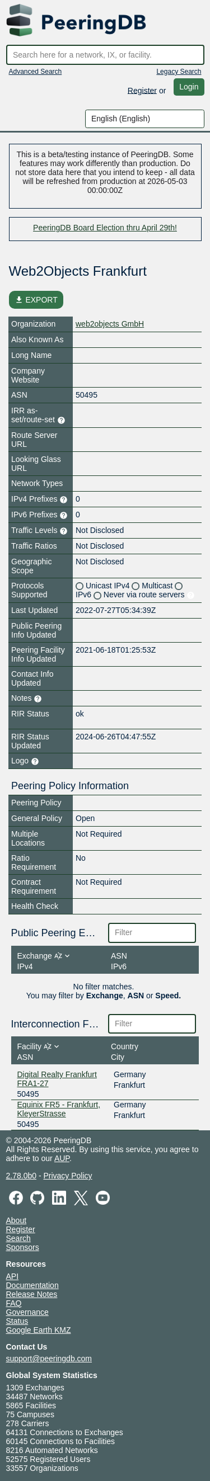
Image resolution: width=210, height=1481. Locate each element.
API (12, 1276)
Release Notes (32, 1294)
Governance (27, 1312)
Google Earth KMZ (38, 1330)
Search (18, 1238)
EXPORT (36, 299)
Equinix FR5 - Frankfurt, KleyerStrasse (59, 1109)
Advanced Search (35, 72)
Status (17, 1321)
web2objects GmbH (110, 323)
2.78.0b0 (21, 1175)
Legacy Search (178, 72)
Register (142, 90)
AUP (61, 1158)
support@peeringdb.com (49, 1358)
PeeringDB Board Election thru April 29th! (105, 227)
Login (188, 86)
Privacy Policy (67, 1175)
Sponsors (22, 1247)
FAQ (14, 1303)
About (16, 1220)
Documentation (32, 1285)
